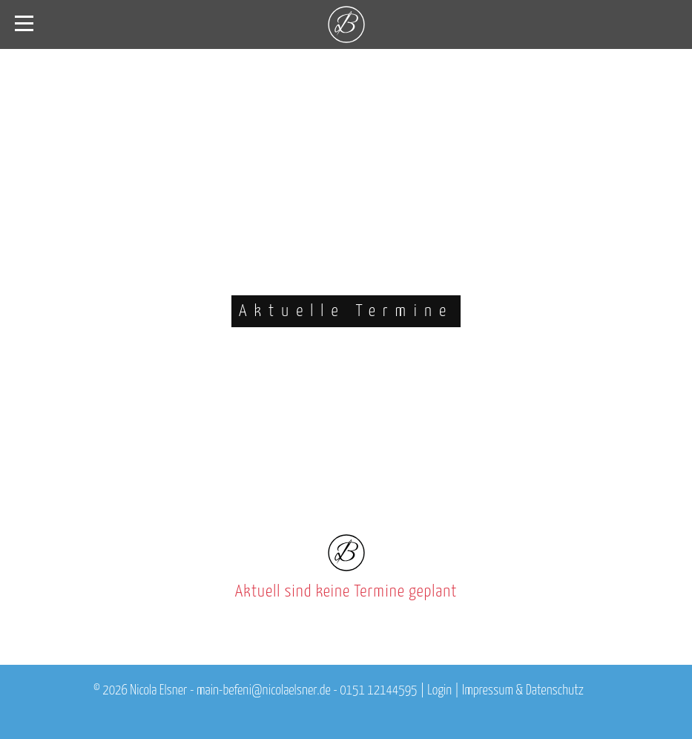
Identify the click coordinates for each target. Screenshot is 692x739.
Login (439, 690)
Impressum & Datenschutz (523, 690)
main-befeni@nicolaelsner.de (264, 690)
